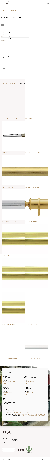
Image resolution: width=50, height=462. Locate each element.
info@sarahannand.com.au (33, 415)
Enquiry (43, 459)
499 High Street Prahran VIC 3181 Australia (6, 389)
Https (3, 443)
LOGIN (3, 448)
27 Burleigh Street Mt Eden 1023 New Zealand (27, 389)
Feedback (38, 459)
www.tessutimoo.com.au (37, 414)
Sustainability (4, 439)
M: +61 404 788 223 (24, 415)
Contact (3, 442)
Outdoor (13, 437)
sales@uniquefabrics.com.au (8, 392)
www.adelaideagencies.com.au (32, 412)
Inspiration (4, 437)
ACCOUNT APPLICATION (6, 450)
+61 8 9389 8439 (16, 414)
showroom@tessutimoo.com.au (26, 414)
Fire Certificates (15, 440)
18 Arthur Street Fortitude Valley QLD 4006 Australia (8, 378)
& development (16, 459)
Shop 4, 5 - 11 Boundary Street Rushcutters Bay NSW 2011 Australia (30, 378)
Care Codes (14, 439)
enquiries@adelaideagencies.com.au (20, 412)
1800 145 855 (46, 1)
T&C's (13, 442)
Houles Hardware (15, 10)
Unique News (4, 438)
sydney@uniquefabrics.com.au (29, 381)
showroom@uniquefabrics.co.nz (30, 392)
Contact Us (22, 373)
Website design (11, 459)
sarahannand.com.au (42, 415)
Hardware (5, 10)
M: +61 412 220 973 (9, 412)
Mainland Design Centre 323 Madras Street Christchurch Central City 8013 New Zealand (9, 401)
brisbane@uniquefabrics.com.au (9, 381)
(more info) (3, 44)
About (3, 441)
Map (4, 383)
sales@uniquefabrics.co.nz (8, 404)
